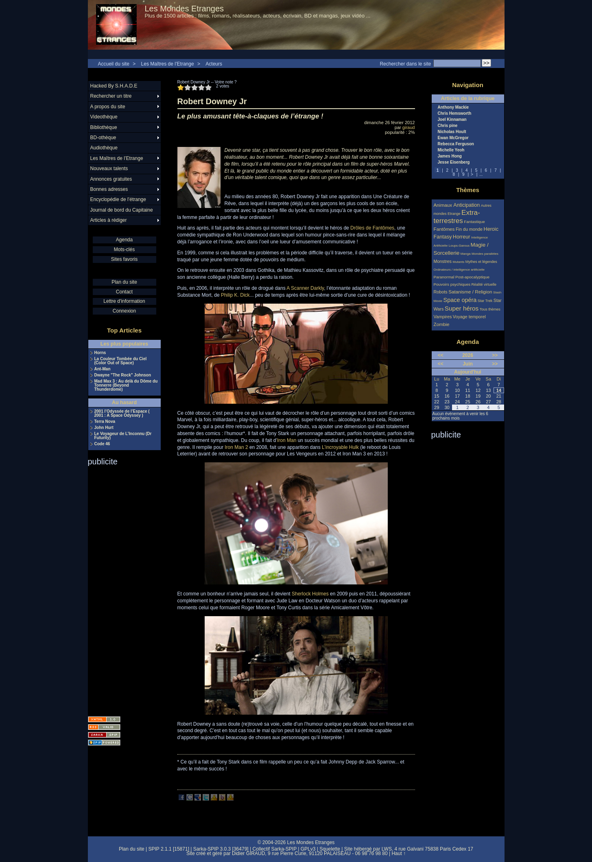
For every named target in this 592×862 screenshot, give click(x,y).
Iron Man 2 (236, 447)
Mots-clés (124, 249)
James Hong (450, 156)
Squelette (329, 849)
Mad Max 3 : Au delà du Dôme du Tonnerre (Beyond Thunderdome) (126, 385)
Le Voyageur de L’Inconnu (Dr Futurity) (123, 436)
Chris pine (448, 126)
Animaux (444, 205)
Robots (441, 291)
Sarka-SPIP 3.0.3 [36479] (221, 849)
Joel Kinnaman (452, 120)
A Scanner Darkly (305, 288)
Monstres (443, 261)
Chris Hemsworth (455, 114)
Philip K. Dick (235, 295)
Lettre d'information (124, 301)
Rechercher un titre (111, 96)
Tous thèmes (490, 309)
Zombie (442, 324)
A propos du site (107, 106)
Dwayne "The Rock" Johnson (122, 375)
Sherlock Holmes (310, 594)
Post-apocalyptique (472, 277)
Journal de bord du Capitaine (121, 210)
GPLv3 (308, 849)
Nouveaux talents (109, 168)
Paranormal (444, 277)
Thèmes (467, 189)
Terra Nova (105, 422)
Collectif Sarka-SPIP (274, 849)
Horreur (461, 237)
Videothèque (104, 117)
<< (440, 355)
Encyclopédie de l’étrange (118, 199)
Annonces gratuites (111, 179)
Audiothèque (104, 148)
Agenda (124, 240)
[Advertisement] (120, 588)
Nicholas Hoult (452, 132)
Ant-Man (102, 369)
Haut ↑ (398, 853)
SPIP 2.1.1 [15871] (168, 849)
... (481, 174)
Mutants (458, 262)
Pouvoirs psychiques (452, 284)
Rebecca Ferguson (456, 144)
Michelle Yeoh (451, 150)
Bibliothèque (103, 127)
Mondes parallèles (485, 254)
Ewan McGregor (453, 138)
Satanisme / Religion (470, 291)
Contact (124, 292)
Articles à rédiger (108, 220)
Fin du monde (469, 229)
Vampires (443, 316)
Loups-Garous (459, 245)
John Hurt (104, 428)
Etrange (454, 214)
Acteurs (213, 64)
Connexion (124, 311)
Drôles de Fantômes (372, 228)
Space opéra (460, 300)
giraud (408, 127)
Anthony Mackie (453, 107)
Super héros (461, 308)
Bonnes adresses (109, 189)
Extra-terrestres (457, 217)
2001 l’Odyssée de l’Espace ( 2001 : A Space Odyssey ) (122, 413)
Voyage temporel (469, 316)
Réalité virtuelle (484, 284)
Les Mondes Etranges (184, 8)
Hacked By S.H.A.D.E (114, 86)
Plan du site (124, 282)
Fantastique (474, 221)
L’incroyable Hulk (340, 447)
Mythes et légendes (481, 262)
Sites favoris (124, 259)
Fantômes (444, 229)
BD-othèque (103, 137)
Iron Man (286, 440)
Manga (466, 254)
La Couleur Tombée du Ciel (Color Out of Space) (120, 361)
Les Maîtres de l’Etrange (167, 64)
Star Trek (485, 301)
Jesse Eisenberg (454, 162)
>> (495, 355)
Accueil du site (113, 64)
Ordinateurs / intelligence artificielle (459, 269)
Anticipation (466, 205)
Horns (100, 353)
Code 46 (102, 444)
